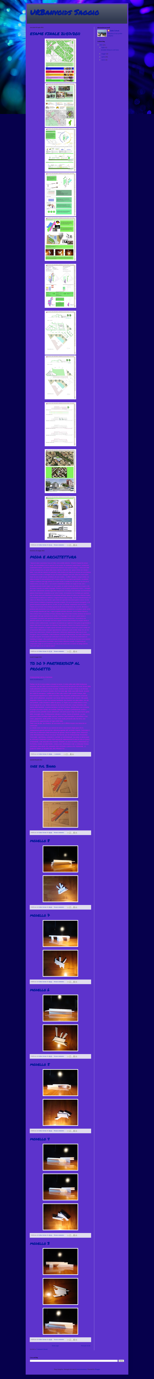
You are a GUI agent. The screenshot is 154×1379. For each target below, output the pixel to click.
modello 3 (40, 1243)
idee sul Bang (43, 766)
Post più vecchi (85, 1346)
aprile (103, 57)
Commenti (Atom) (42, 1349)
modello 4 (40, 1139)
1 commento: (57, 754)
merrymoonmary (82, 1369)
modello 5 (40, 1064)
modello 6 (39, 989)
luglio (103, 47)
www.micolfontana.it (36, 679)
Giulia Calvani (114, 31)
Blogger (97, 1369)
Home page (55, 1346)
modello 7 (40, 915)
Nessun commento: (59, 545)
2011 (101, 45)
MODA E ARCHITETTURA (53, 557)
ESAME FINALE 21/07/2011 (55, 33)
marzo (103, 60)
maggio (103, 54)
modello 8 (39, 840)
